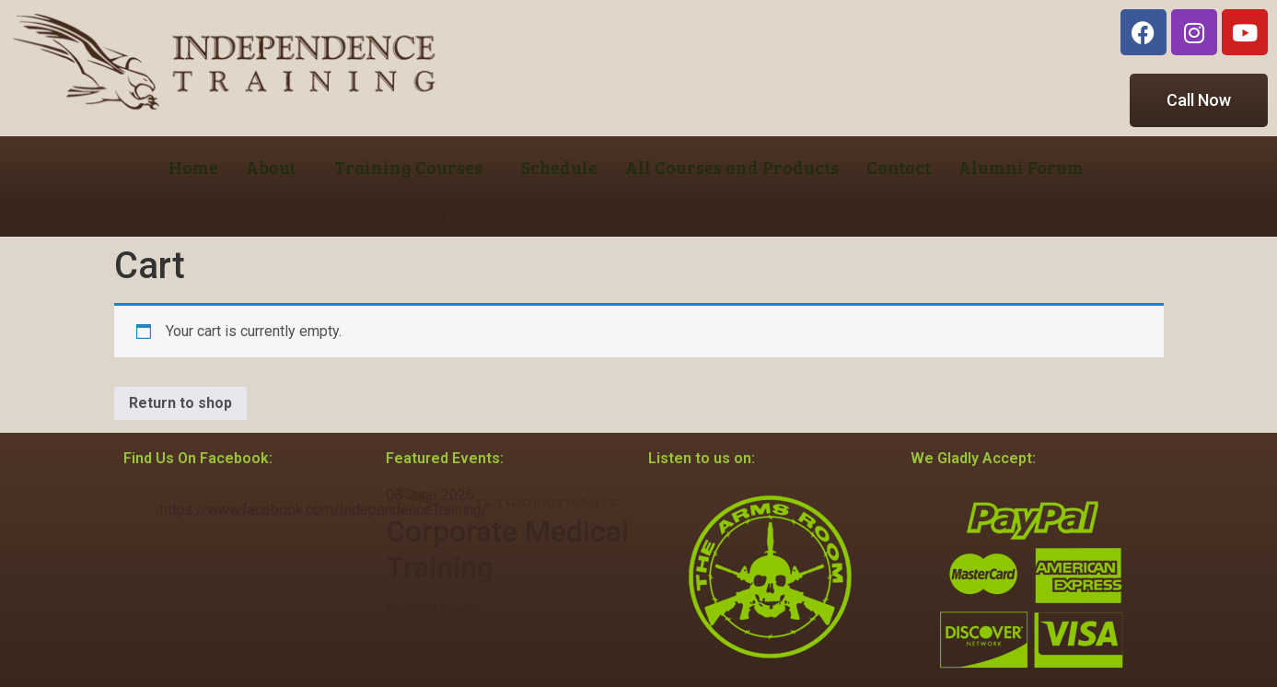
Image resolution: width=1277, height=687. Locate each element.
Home (193, 167)
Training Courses (408, 167)
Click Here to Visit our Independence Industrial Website (639, 218)
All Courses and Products (732, 167)
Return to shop (180, 403)
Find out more (430, 610)
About (271, 167)
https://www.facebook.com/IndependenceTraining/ (324, 509)
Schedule (559, 167)
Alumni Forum (1021, 167)
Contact (898, 167)
